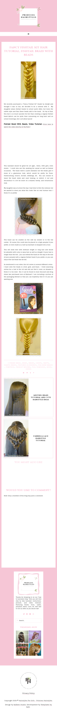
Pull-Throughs (38, 367)
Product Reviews (23, 367)
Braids (31, 363)
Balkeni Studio (20, 705)
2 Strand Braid (14, 363)
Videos (28, 369)
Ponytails (10, 367)
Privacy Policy (28, 693)
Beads (24, 363)
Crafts (46, 363)
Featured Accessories (27, 365)
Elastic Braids (10, 365)
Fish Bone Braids (45, 365)
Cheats (39, 363)
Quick (49, 367)
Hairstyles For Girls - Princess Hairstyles (35, 701)
